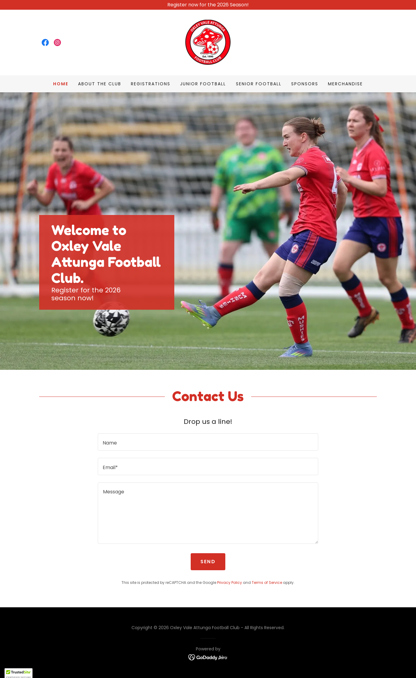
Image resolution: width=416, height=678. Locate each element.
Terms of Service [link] (267, 582)
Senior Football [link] (258, 84)
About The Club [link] (99, 84)
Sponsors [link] (304, 84)
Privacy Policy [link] (229, 582)
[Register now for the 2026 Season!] (208, 5)
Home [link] (60, 84)
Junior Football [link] (203, 84)
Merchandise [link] (345, 84)
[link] (45, 42)
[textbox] (208, 442)
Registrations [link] (150, 84)
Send (208, 561)
